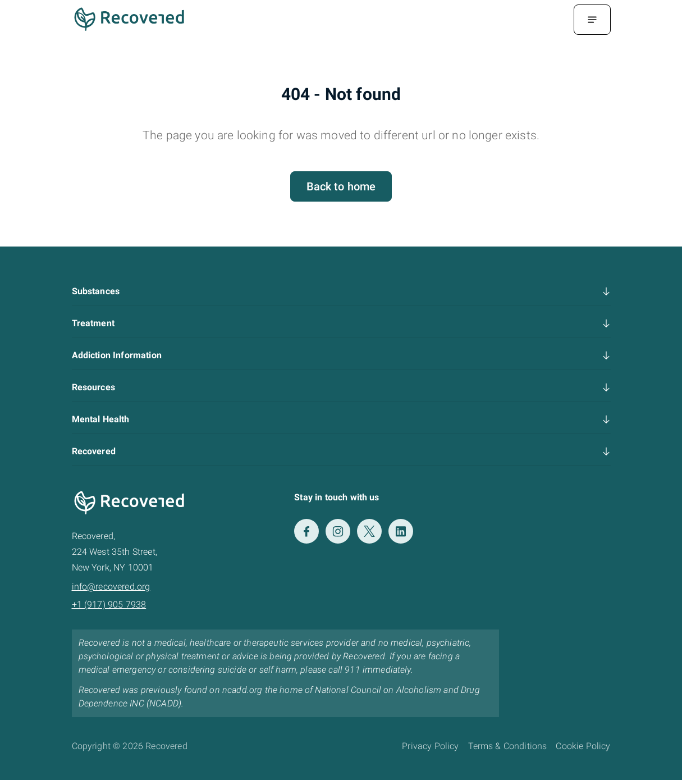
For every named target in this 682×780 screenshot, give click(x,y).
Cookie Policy (583, 746)
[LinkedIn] (400, 531)
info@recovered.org (111, 586)
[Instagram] (338, 531)
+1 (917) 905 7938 (109, 604)
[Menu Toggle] (592, 19)
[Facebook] (306, 531)
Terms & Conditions (507, 746)
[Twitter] (369, 531)
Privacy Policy (430, 746)
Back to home (341, 186)
